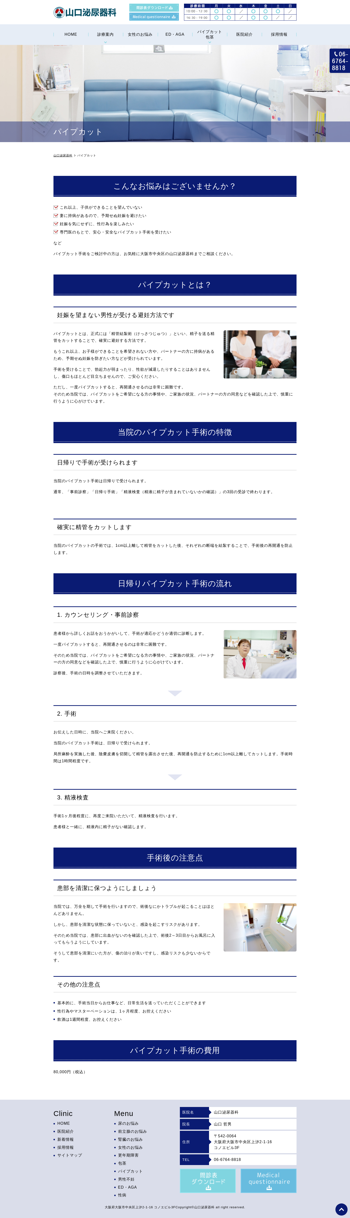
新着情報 (65, 1139)
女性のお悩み (140, 34)
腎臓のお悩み (130, 1139)
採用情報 (279, 34)
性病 (122, 1195)
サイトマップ (69, 1155)
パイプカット (130, 1171)
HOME (70, 34)
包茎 (122, 1163)
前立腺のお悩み (132, 1131)
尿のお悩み (128, 1123)
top (341, 1209)
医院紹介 (244, 34)
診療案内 (105, 34)
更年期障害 (128, 1155)
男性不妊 (126, 1179)
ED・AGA (175, 34)
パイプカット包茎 (209, 34)
